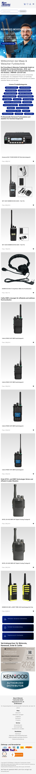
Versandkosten (18, 725)
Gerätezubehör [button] (27, 102)
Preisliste (18, 720)
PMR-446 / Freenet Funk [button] (25, 93)
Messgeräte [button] (11, 107)
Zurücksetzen (23, 11)
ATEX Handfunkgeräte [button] (24, 90)
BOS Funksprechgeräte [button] (10, 93)
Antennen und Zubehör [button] (22, 107)
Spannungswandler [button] (7, 113)
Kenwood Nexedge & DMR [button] (8, 43)
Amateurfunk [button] (17, 99)
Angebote (18, 716)
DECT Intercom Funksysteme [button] (25, 96)
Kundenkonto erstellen (18, 728)
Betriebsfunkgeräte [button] (11, 90)
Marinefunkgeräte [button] (28, 99)
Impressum (18, 733)
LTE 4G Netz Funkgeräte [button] (9, 96)
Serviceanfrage (18, 726)
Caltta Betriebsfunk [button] (25, 87)
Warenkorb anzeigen (18, 714)
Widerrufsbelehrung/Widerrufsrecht (18, 737)
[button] (2, 36)
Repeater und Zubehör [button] (11, 87)
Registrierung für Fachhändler (13, 636)
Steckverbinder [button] (29, 113)
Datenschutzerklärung (18, 739)
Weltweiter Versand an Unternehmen (15, 619)
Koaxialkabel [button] (19, 113)
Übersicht (18, 712)
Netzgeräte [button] (26, 110)
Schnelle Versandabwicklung (13, 627)
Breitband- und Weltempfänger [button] (12, 102)
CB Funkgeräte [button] (7, 99)
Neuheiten (18, 718)
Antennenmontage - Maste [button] (13, 110)
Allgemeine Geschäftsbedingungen (18, 735)
